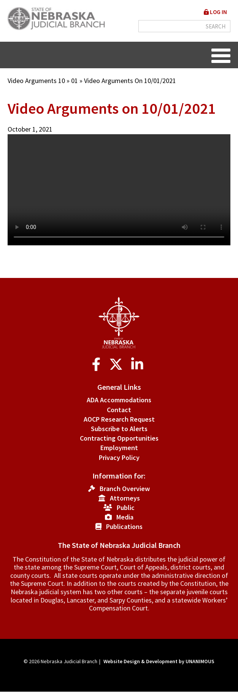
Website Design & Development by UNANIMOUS (158, 661)
